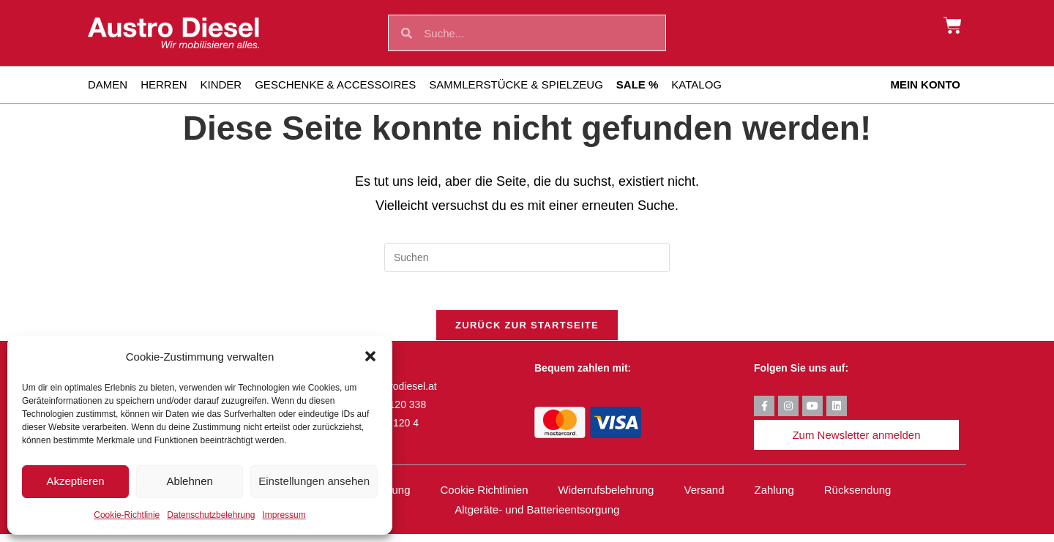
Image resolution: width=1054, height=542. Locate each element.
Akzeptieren (75, 481)
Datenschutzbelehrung (211, 515)
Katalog (696, 84)
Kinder (221, 84)
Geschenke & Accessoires (335, 84)
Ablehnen (189, 481)
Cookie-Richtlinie (127, 515)
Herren (164, 84)
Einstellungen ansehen (314, 481)
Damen (107, 84)
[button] (370, 356)
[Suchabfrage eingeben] (527, 257)
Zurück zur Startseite (527, 331)
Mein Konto (925, 84)
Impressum (283, 515)
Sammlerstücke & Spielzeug (516, 84)
